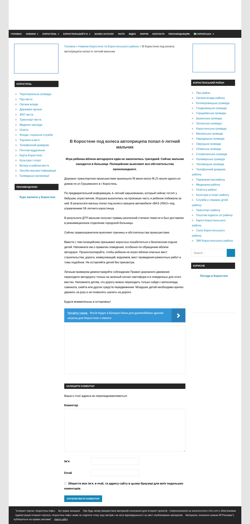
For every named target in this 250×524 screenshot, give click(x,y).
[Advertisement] (172, 15)
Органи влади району (210, 98)
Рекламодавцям (179, 33)
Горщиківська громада (211, 113)
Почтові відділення (32, 150)
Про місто (25, 99)
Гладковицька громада (211, 108)
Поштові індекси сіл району (214, 215)
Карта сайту (61, 519)
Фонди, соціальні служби (36, 135)
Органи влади (28, 104)
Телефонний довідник (34, 145)
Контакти (158, 33)
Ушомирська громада (210, 159)
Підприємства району (210, 179)
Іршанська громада (209, 118)
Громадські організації (34, 175)
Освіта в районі (206, 189)
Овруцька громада (208, 144)
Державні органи (30, 109)
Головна (16, 33)
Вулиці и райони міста (34, 165)
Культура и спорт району (212, 195)
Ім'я (67, 461)
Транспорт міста (30, 119)
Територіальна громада (35, 94)
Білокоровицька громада (212, 103)
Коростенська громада (211, 128)
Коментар (71, 405)
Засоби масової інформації (37, 170)
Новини (31, 33)
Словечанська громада (211, 154)
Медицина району (208, 184)
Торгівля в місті (29, 140)
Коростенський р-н (75, 33)
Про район (203, 93)
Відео (132, 33)
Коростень (50, 33)
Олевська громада (208, 149)
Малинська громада (209, 133)
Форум (144, 33)
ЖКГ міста (26, 114)
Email (68, 473)
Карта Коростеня (30, 155)
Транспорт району (208, 210)
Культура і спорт (30, 160)
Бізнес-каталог (104, 33)
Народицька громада (210, 138)
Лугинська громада (209, 123)
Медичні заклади (30, 124)
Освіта (23, 129)
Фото (121, 33)
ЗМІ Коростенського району (214, 240)
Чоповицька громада (210, 164)
